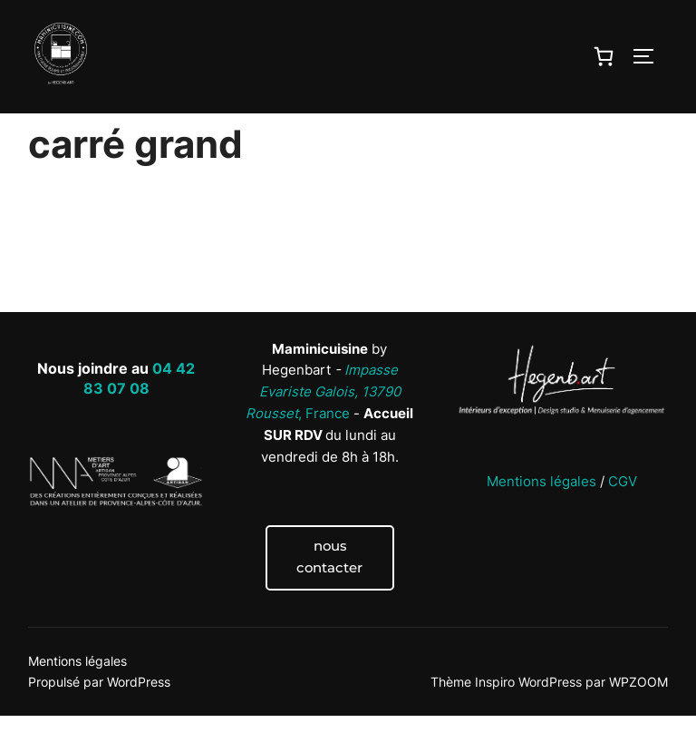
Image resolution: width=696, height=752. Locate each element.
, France (323, 428)
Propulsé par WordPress (99, 718)
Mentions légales (541, 517)
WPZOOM (638, 718)
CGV (622, 517)
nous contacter (329, 593)
